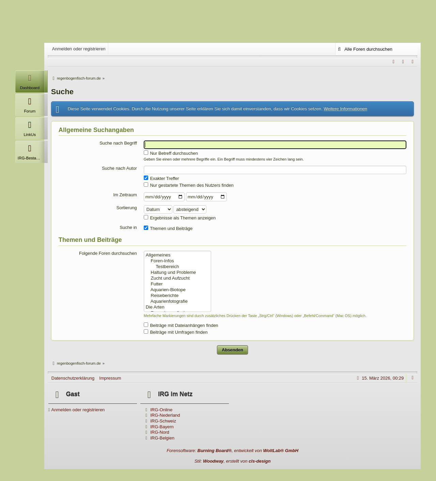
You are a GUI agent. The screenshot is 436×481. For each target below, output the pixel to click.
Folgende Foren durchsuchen (108, 253)
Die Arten (177, 307)
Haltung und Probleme (177, 273)
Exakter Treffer (161, 178)
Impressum (110, 378)
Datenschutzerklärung (72, 378)
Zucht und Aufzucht (177, 278)
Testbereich (177, 267)
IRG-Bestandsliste (31, 150)
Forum (30, 103)
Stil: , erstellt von (232, 461)
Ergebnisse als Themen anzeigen (180, 217)
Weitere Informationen (345, 108)
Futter (177, 284)
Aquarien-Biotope (177, 290)
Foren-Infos (177, 261)
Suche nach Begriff (118, 143)
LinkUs (30, 127)
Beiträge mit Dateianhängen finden (181, 325)
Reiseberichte (177, 296)
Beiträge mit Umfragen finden (176, 332)
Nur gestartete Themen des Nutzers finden (189, 185)
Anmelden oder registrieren (79, 48)
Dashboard (30, 80)
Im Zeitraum (125, 194)
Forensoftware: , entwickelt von (232, 450)
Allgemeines (177, 255)
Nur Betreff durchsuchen (171, 153)
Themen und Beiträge (168, 228)
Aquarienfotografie (177, 301)
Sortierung (126, 207)
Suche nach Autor (119, 168)
